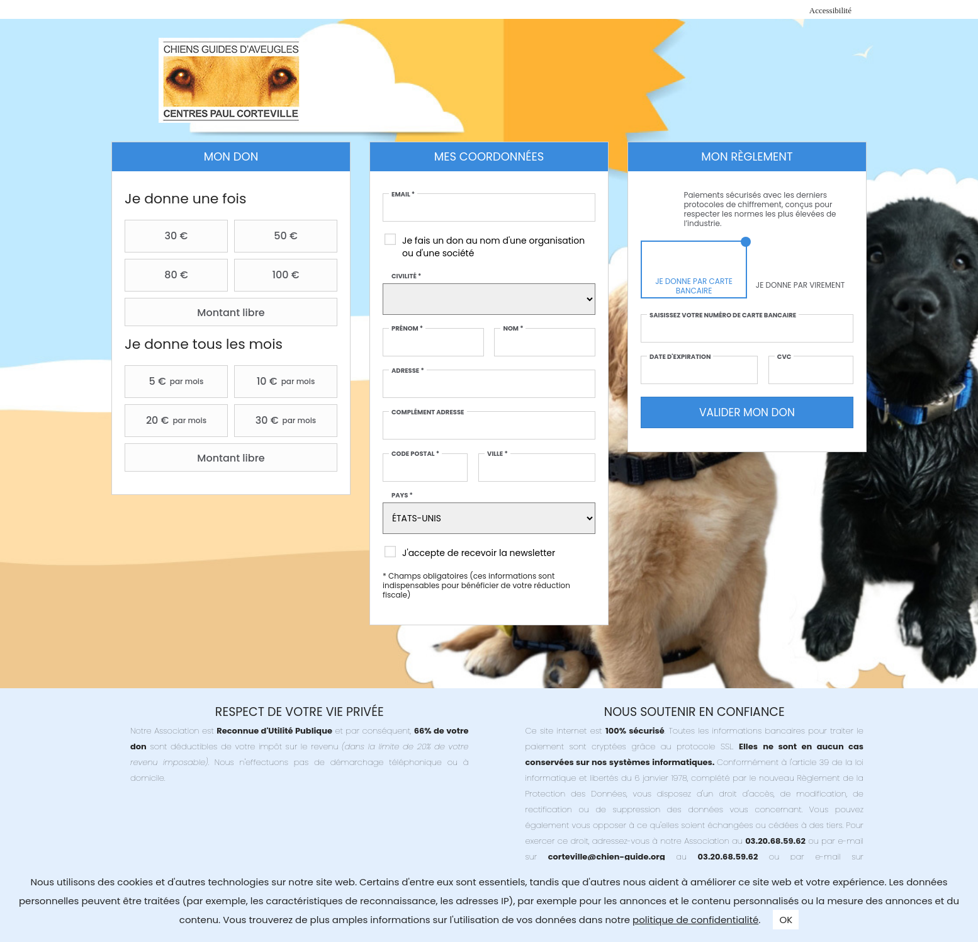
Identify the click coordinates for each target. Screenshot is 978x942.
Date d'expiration (680, 357)
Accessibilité (830, 10)
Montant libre (196, 312)
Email (403, 194)
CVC (784, 357)
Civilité (406, 276)
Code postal (415, 454)
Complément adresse (427, 412)
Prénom (407, 328)
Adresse (407, 371)
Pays (402, 495)
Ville (497, 454)
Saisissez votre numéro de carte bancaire (722, 315)
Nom (513, 328)
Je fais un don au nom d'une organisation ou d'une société (493, 246)
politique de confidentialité (695, 919)
